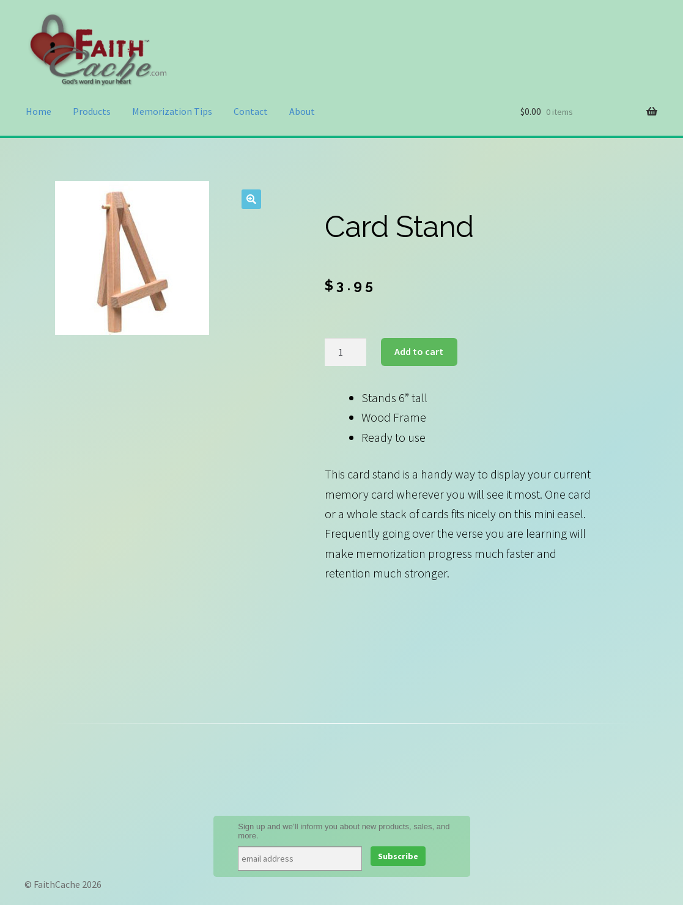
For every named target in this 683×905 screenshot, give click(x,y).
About (302, 111)
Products (92, 111)
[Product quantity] (345, 352)
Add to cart (418, 351)
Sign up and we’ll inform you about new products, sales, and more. (343, 831)
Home (38, 111)
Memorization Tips (172, 111)
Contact (251, 111)
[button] (251, 199)
